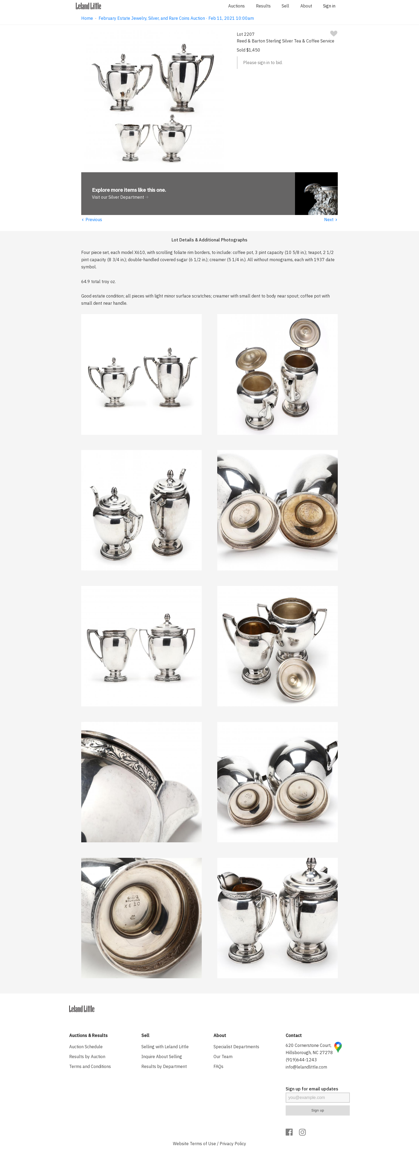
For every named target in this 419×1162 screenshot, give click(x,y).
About (306, 6)
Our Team (223, 1056)
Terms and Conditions (90, 1066)
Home (87, 18)
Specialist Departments (236, 1046)
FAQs (218, 1066)
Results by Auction (87, 1056)
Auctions (236, 6)
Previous (91, 219)
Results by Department (164, 1066)
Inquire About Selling (161, 1056)
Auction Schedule (86, 1046)
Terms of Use (203, 1143)
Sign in (329, 6)
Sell (285, 6)
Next (331, 219)
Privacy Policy (233, 1143)
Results (263, 6)
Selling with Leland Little (165, 1046)
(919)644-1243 (301, 1059)
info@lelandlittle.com (306, 1067)
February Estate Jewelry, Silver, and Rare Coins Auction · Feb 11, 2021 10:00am (176, 18)
